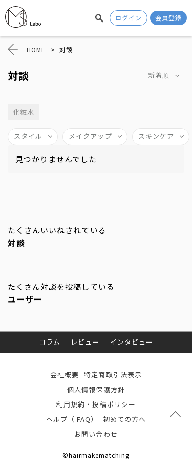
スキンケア (156, 136)
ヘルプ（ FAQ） (72, 419)
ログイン (128, 17)
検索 (99, 18)
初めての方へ (124, 419)
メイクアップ (90, 136)
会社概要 (64, 374)
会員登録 (168, 17)
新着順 (158, 75)
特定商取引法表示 (112, 374)
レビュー (85, 342)
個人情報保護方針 (95, 389)
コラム (49, 342)
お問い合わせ (95, 434)
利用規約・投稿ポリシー (96, 404)
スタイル (28, 136)
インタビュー (131, 342)
